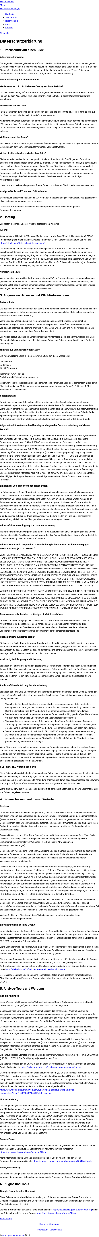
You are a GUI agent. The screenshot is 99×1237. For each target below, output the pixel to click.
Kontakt (9, 27)
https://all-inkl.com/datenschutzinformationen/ (22, 243)
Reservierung (11, 21)
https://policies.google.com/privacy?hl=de (56, 1213)
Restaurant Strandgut (49, 1224)
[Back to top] (6, 1218)
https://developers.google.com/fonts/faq (72, 1209)
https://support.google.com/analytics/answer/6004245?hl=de (62, 1161)
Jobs (7, 24)
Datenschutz (56, 1229)
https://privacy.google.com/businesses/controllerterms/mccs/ (51, 1067)
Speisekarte (11, 17)
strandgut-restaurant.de (13, 1235)
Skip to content (7, 1)
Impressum (42, 1229)
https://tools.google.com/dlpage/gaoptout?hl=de (23, 1152)
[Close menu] (5, 33)
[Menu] (2, 5)
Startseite (10, 14)
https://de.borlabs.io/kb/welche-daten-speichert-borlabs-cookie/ (35, 969)
